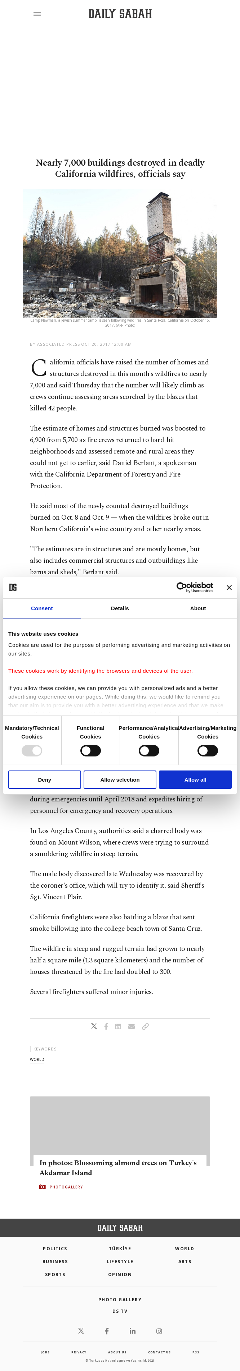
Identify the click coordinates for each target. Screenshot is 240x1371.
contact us (159, 1352)
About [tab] (198, 608)
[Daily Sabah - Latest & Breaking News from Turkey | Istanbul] (120, 13)
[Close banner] (229, 587)
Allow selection (119, 780)
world (37, 1059)
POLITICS (55, 1249)
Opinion (120, 1274)
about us (117, 1352)
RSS (195, 1352)
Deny (44, 780)
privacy (78, 1352)
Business (55, 1262)
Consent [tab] (42, 608)
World (184, 1249)
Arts (185, 1262)
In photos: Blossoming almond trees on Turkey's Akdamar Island (117, 1168)
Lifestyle (120, 1262)
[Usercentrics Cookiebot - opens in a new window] (181, 587)
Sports (55, 1274)
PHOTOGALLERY (66, 1187)
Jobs (45, 1352)
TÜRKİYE (120, 1249)
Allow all (195, 780)
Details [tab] (120, 608)
